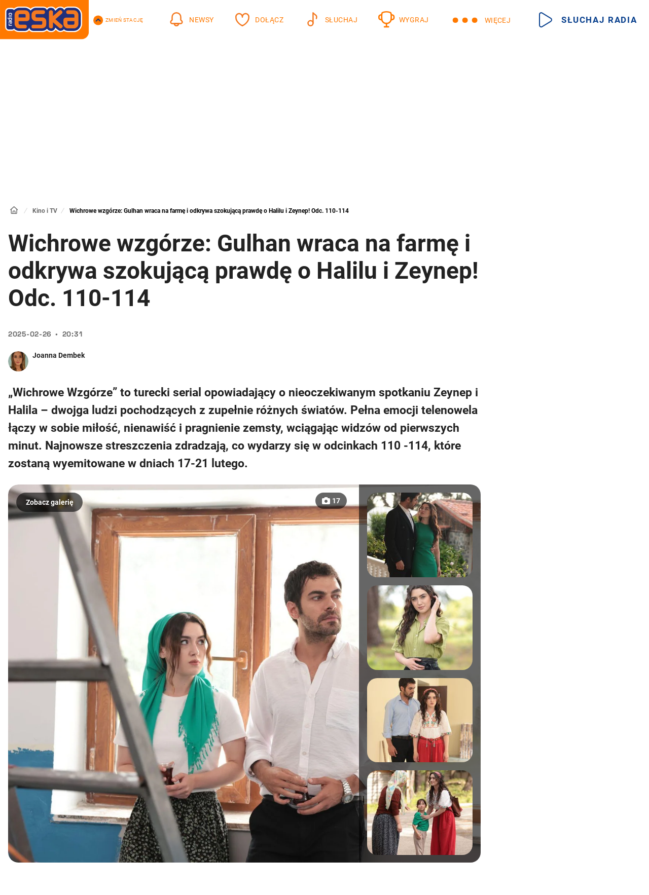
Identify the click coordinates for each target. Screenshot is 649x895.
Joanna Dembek (58, 355)
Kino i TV (44, 210)
